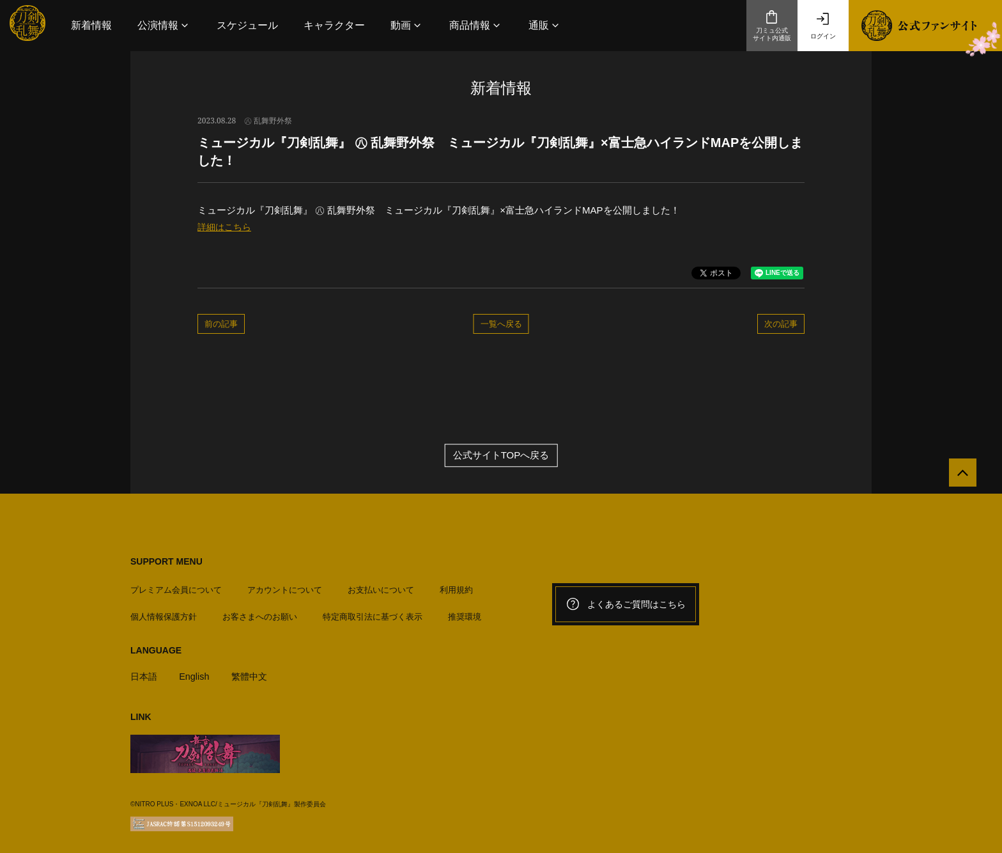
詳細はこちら (226, 226)
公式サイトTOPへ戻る (501, 456)
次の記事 (781, 323)
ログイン (823, 25)
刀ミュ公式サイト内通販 (772, 25)
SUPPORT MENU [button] (166, 562)
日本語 (144, 673)
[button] (164, 25)
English (196, 673)
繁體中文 (254, 673)
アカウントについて (284, 586)
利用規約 (456, 586)
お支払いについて (381, 586)
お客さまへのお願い (259, 613)
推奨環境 (464, 613)
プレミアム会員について (176, 586)
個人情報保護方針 (163, 613)
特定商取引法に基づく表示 (372, 613)
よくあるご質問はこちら (626, 605)
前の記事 (221, 323)
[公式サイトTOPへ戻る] (958, 476)
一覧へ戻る (501, 323)
